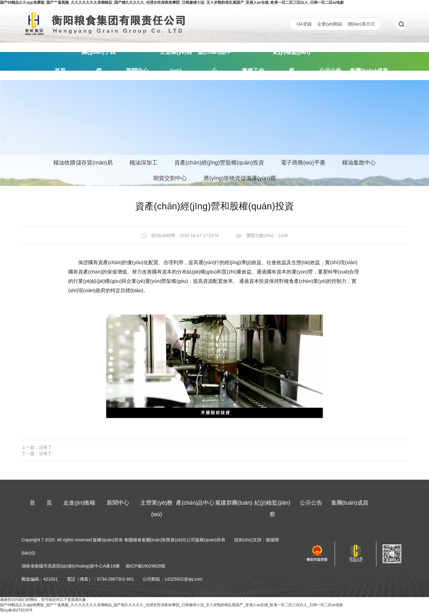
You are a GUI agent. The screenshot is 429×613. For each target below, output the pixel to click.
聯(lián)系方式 (361, 23)
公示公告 (330, 71)
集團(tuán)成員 (369, 71)
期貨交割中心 (170, 178)
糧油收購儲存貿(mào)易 (83, 162)
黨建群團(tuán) (233, 503)
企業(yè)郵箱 (329, 23)
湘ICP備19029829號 (145, 565)
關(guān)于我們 (99, 61)
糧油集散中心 (359, 162)
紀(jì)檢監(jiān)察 (291, 61)
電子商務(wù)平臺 (303, 162)
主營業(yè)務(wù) (176, 61)
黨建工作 (253, 71)
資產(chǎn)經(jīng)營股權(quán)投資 (219, 162)
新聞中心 (137, 71)
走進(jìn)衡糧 (79, 503)
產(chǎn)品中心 (214, 61)
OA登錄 (304, 23)
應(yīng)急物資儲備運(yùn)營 (240, 178)
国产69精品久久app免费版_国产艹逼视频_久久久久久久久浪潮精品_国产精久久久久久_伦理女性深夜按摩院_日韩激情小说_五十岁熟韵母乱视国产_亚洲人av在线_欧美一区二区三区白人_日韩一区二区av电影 (172, 2)
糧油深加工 (144, 162)
